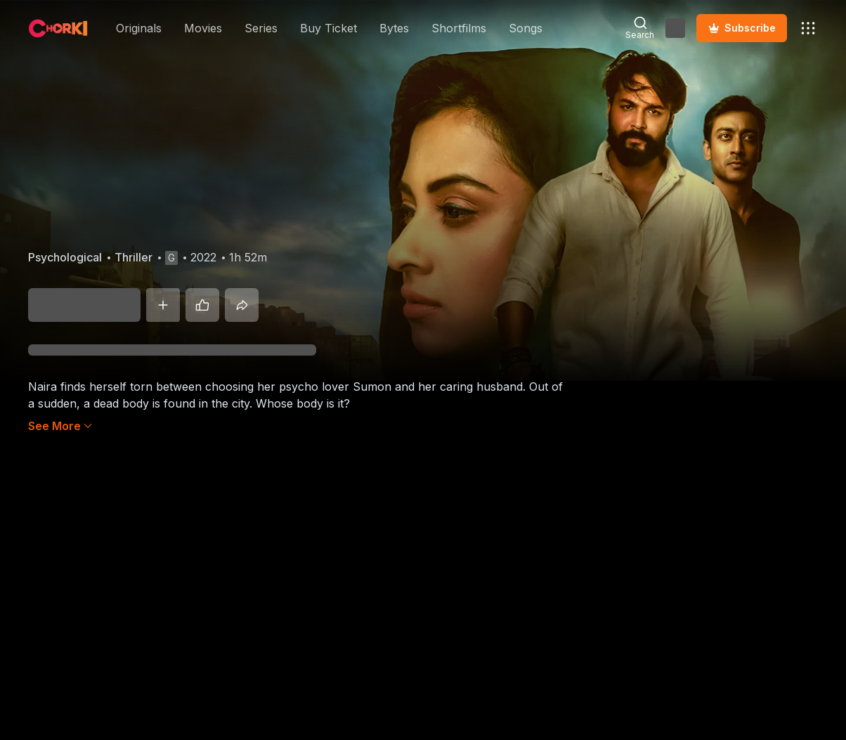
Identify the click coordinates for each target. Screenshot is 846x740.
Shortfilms (458, 28)
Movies (203, 28)
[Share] (242, 305)
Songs (525, 28)
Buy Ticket (328, 28)
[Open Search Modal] (639, 28)
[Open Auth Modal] (675, 28)
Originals (139, 28)
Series (261, 28)
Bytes (394, 28)
